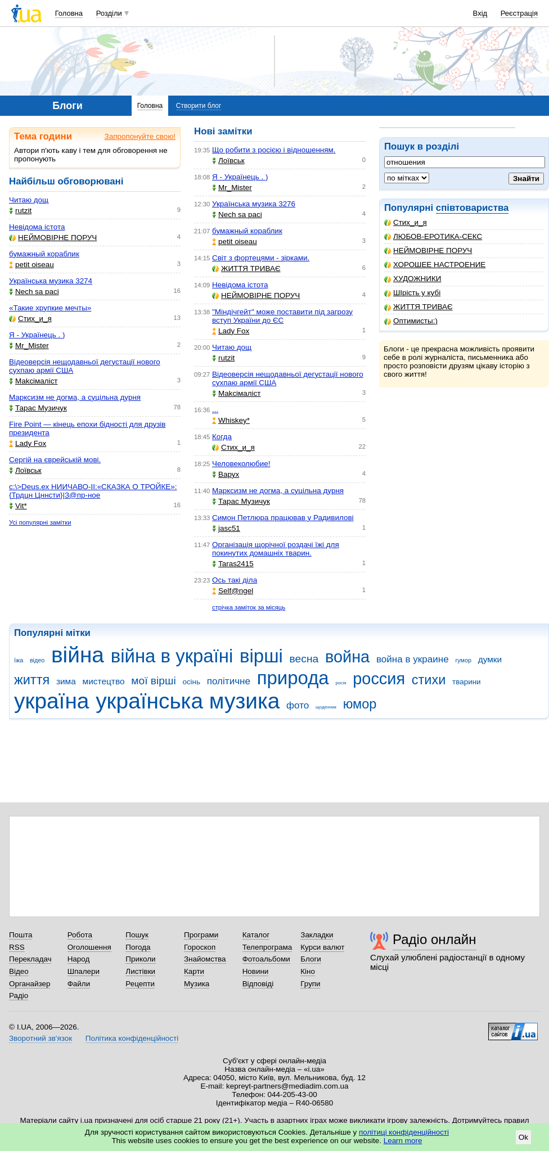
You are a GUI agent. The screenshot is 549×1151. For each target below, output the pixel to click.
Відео (19, 971)
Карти (194, 971)
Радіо (18, 995)
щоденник (326, 707)
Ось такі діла (234, 580)
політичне (228, 681)
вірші (261, 656)
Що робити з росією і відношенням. (273, 150)
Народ (79, 959)
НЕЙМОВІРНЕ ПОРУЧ (428, 250)
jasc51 (226, 528)
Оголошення (89, 947)
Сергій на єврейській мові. (55, 459)
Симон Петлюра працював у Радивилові (283, 517)
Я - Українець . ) (37, 335)
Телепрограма (267, 947)
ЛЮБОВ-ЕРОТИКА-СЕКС (433, 236)
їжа (18, 660)
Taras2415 (233, 563)
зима (66, 681)
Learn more (403, 1140)
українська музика (188, 701)
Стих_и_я (405, 222)
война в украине (412, 659)
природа (293, 677)
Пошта (20, 935)
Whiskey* (231, 420)
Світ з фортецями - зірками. (260, 258)
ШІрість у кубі (412, 292)
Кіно (307, 971)
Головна (69, 13)
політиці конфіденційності (404, 1132)
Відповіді (258, 984)
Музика (196, 984)
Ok (523, 1137)
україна (51, 701)
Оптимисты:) (411, 321)
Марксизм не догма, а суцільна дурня (75, 397)
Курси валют (322, 947)
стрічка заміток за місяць (248, 607)
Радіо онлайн (434, 939)
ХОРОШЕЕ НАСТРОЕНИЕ (434, 264)
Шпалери (84, 971)
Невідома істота (37, 227)
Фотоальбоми (266, 959)
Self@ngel (232, 590)
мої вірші (153, 681)
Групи (310, 984)
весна (304, 659)
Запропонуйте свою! (140, 136)
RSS (17, 947)
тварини (466, 682)
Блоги (310, 959)
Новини (255, 971)
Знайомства (205, 959)
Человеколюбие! (241, 463)
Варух (225, 474)
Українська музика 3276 (253, 204)
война (347, 657)
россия (379, 679)
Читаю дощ (28, 200)
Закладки (316, 935)
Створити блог (199, 106)
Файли (79, 984)
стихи (429, 679)
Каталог (256, 935)
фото (297, 705)
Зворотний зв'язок (40, 1038)
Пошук (136, 935)
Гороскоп (199, 947)
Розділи (109, 13)
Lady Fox (27, 443)
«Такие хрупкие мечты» (50, 308)
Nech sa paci (34, 291)
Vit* (18, 506)
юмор (360, 704)
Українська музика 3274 (50, 281)
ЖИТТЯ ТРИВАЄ (418, 307)
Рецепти (140, 984)
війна (77, 655)
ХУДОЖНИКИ (412, 278)
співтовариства (472, 207)
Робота (80, 935)
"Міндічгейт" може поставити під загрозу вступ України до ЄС (282, 316)
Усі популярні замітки (40, 522)
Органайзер (29, 984)
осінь (191, 682)
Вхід (480, 13)
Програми (201, 935)
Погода (137, 947)
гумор (463, 660)
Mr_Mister (29, 345)
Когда (222, 436)
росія (340, 682)
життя (32, 679)
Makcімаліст (33, 381)
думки (490, 659)
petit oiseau (31, 264)
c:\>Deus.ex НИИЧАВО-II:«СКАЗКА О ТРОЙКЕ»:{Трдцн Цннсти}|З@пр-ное (93, 490)
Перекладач (30, 959)
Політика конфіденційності (132, 1038)
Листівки (140, 971)
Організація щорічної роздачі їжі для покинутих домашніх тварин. (275, 548)
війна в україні (172, 656)
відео (37, 660)
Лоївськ (25, 470)
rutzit (20, 210)
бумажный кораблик (44, 254)
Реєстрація (519, 13)
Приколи (140, 959)
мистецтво (104, 681)
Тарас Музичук (38, 408)
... (215, 409)
